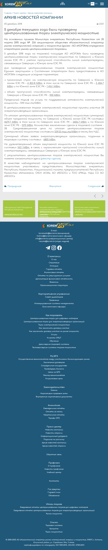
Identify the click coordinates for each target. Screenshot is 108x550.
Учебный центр (54, 472)
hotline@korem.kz (44, 236)
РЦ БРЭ (54, 356)
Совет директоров (54, 297)
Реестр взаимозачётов (54, 375)
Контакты (54, 481)
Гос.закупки (54, 489)
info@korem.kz (41, 239)
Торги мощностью (54, 532)
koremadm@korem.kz (48, 233)
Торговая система (54, 525)
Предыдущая (14, 186)
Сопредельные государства (54, 366)
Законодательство (54, 387)
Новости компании (54, 430)
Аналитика (54, 405)
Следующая (94, 186)
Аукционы (54, 529)
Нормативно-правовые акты (54, 393)
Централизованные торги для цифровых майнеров (54, 318)
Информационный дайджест (54, 436)
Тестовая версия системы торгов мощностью (54, 347)
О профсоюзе (54, 466)
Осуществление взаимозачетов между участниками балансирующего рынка (54, 359)
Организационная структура (54, 285)
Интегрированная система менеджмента (54, 303)
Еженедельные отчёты (54, 408)
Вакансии (54, 282)
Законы (54, 390)
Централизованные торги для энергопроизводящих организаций (54, 322)
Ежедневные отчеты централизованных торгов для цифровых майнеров (54, 507)
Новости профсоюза (54, 469)
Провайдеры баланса (54, 369)
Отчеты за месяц (54, 412)
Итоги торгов (54, 504)
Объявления (54, 496)
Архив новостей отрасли (54, 446)
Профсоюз (54, 463)
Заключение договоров (54, 362)
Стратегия (54, 263)
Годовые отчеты (54, 269)
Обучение (54, 341)
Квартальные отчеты (54, 415)
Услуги (54, 335)
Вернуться (55, 186)
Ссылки (54, 522)
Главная (8, 13)
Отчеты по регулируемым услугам (54, 276)
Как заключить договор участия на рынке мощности (54, 331)
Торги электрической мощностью (54, 325)
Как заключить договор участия (54, 328)
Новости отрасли (54, 433)
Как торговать (54, 315)
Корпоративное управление (54, 294)
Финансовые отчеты (54, 272)
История (54, 266)
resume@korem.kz (47, 241)
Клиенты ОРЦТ (54, 338)
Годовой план (54, 492)
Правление (54, 300)
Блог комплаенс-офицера (54, 307)
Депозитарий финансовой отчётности (54, 279)
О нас (54, 259)
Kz (89, 4)
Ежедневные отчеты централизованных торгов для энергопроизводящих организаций (54, 510)
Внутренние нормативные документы (54, 397)
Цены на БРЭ (54, 372)
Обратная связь (54, 454)
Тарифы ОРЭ (54, 418)
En (96, 4)
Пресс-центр (20, 13)
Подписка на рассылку (54, 439)
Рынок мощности (54, 514)
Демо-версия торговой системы (54, 344)
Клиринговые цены (54, 379)
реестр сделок (50, 158)
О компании (54, 256)
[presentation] (95, 196)
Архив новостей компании (40, 13)
